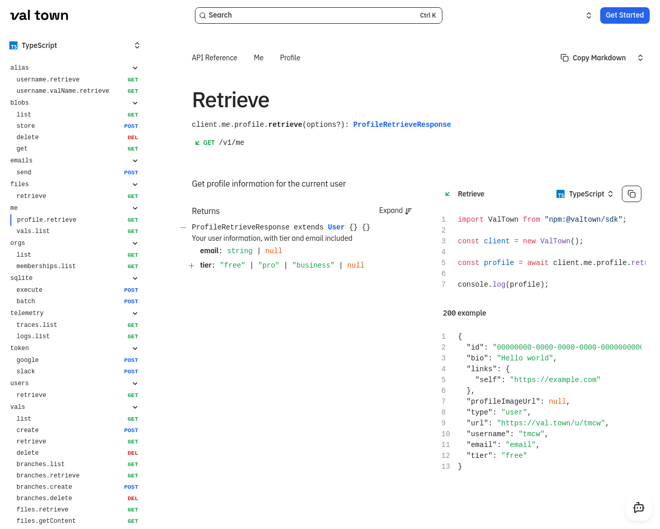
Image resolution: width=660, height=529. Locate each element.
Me (258, 57)
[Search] (318, 15)
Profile (290, 57)
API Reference (214, 57)
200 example (464, 313)
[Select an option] (582, 15)
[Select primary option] (593, 57)
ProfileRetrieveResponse (402, 124)
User (336, 228)
